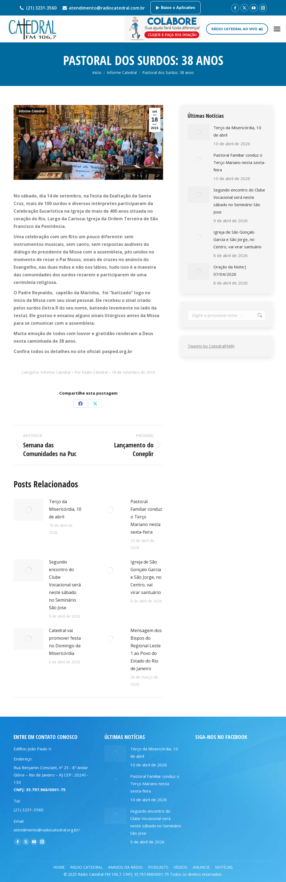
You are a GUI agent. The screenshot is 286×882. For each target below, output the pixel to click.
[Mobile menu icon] (277, 29)
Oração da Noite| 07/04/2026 (230, 270)
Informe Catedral (32, 111)
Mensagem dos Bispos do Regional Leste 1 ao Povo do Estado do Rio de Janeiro (146, 649)
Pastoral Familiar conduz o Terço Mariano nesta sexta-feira (146, 517)
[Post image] (28, 510)
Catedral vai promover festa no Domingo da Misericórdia (65, 641)
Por (91, 372)
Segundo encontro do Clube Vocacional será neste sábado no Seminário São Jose (65, 585)
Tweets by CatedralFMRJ (211, 346)
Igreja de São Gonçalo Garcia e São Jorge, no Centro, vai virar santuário (145, 577)
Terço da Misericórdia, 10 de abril (65, 509)
